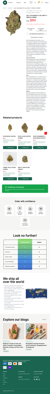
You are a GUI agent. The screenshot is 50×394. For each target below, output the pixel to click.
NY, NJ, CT (11, 290)
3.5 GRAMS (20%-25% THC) (34, 10)
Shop (4, 8)
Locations (5, 382)
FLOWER (10, 8)
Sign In (46, 2)
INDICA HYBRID (36, 12)
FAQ (4, 384)
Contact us (5, 378)
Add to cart (10, 147)
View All (44, 319)
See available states (42, 29)
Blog (4, 380)
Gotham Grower (6, 340)
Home (4, 373)
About (4, 375)
